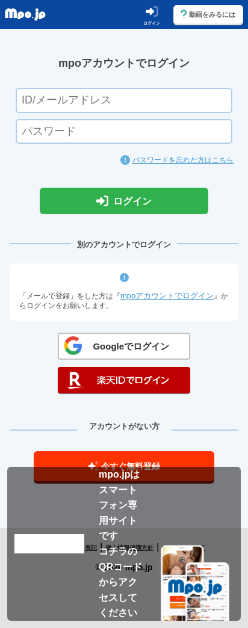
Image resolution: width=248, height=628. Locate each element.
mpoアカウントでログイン (167, 295)
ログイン (124, 201)
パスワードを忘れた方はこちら (183, 160)
